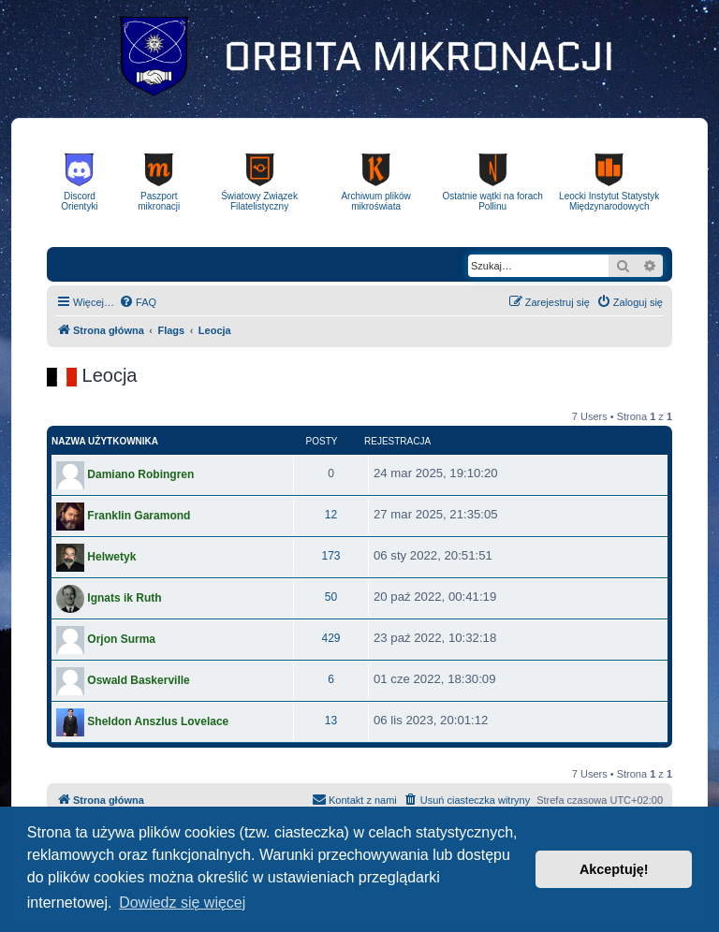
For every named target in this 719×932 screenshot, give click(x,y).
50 (331, 597)
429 (330, 638)
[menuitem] (137, 302)
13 (331, 720)
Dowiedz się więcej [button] (182, 902)
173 (330, 555)
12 (331, 514)
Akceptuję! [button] (614, 869)
